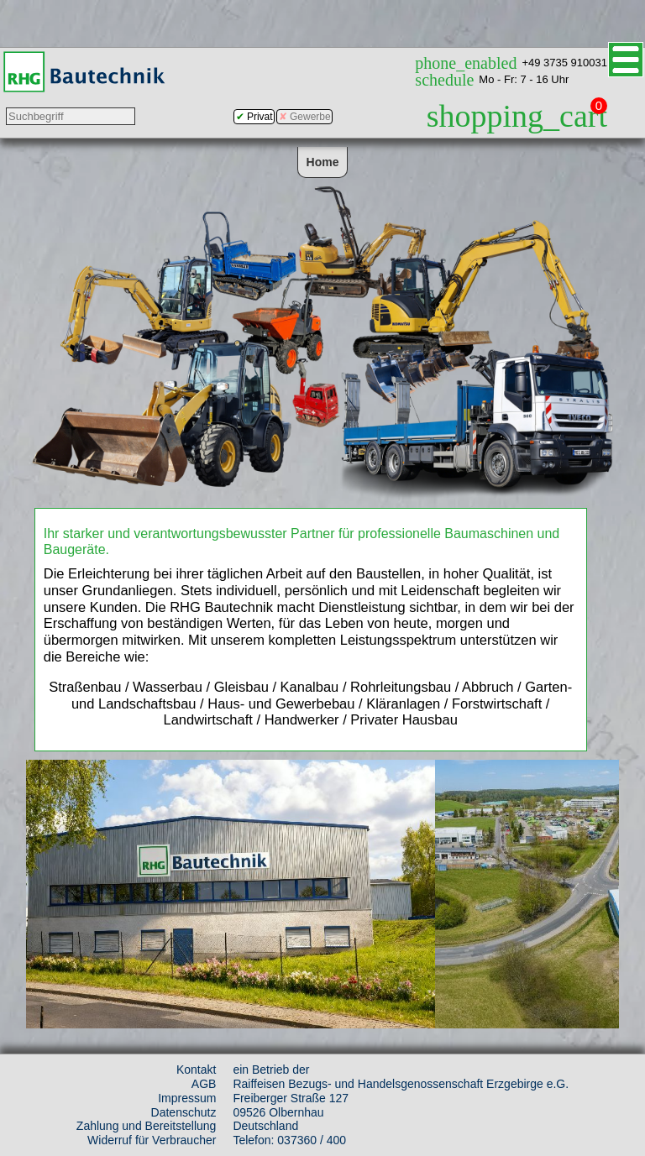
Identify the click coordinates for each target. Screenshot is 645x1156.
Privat (260, 117)
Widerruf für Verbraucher (151, 1140)
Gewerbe (310, 117)
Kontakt (196, 1069)
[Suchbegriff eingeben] (70, 116)
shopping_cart (517, 115)
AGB (204, 1084)
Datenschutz (184, 1112)
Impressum (187, 1098)
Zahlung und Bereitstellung (146, 1125)
